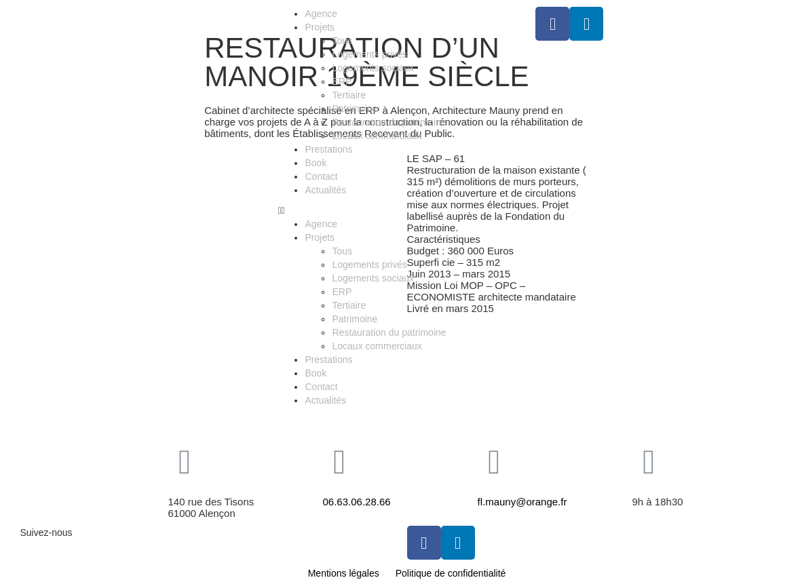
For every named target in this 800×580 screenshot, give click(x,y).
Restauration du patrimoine (389, 122)
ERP (341, 81)
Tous (342, 40)
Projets (320, 27)
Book (315, 162)
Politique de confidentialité (451, 573)
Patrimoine (354, 108)
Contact (321, 176)
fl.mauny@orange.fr (522, 501)
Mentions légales (343, 573)
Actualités (325, 190)
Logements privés (369, 54)
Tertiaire (349, 95)
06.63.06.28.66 (357, 501)
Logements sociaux (373, 67)
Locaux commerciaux (376, 135)
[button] (400, 210)
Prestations (328, 149)
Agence (321, 13)
